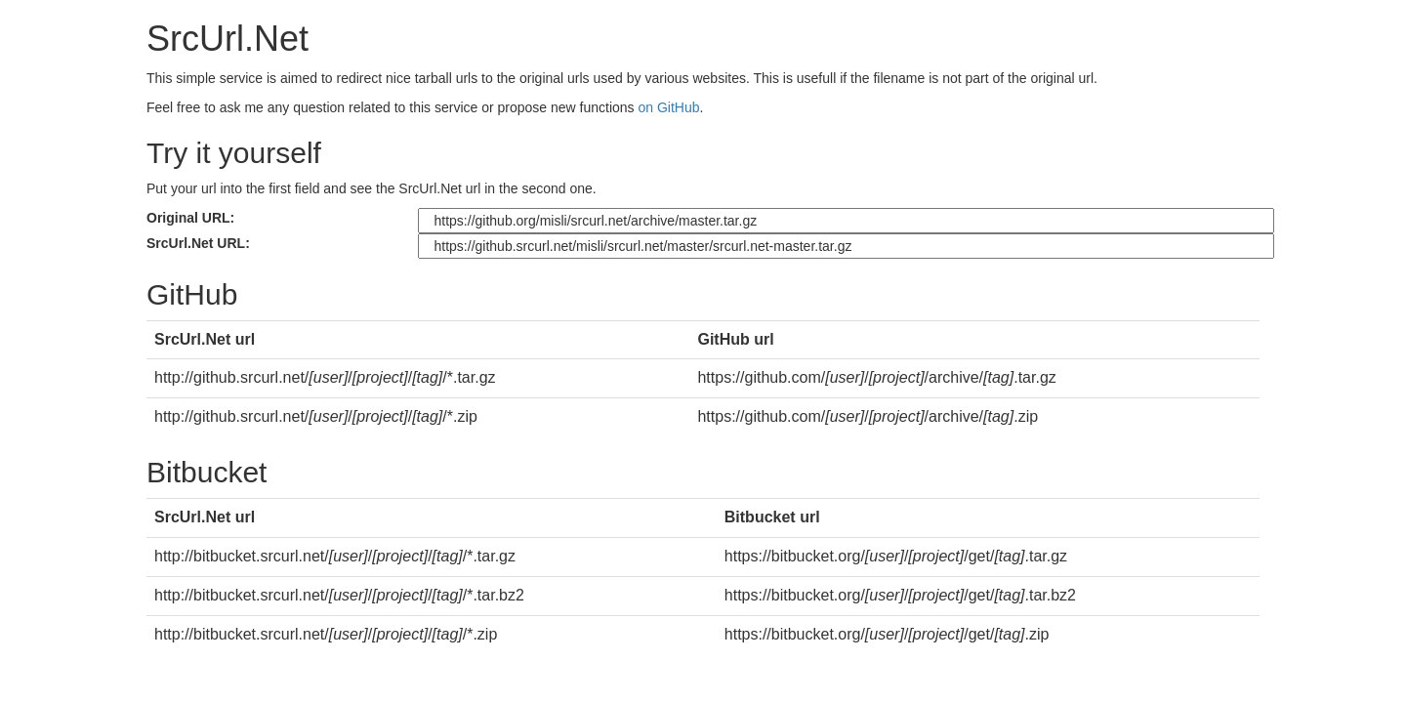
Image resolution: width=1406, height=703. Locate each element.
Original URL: (190, 218)
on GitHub (669, 107)
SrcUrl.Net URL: (198, 243)
